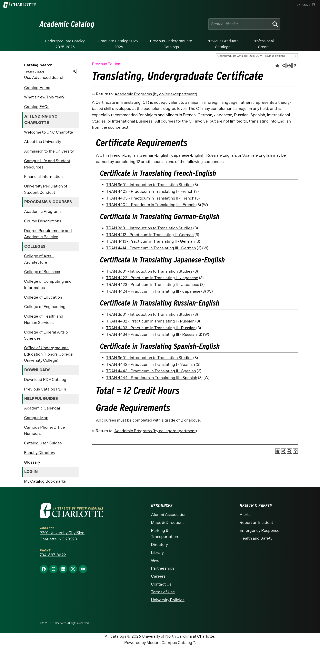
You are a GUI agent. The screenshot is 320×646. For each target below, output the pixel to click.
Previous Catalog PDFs (45, 389)
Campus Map (36, 417)
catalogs (118, 636)
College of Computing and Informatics (48, 284)
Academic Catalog (67, 24)
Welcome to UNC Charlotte (48, 132)
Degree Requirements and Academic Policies (48, 233)
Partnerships (162, 568)
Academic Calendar (42, 408)
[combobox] (257, 55)
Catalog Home (37, 87)
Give (155, 560)
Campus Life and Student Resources (47, 164)
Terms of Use (163, 592)
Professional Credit (263, 44)
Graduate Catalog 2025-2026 (119, 44)
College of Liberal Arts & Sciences (46, 335)
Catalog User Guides (43, 443)
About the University (42, 141)
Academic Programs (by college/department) (155, 94)
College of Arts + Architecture (39, 259)
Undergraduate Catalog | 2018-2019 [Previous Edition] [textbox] (251, 55)
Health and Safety (256, 538)
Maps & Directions (167, 522)
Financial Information (43, 176)
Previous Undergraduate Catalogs (171, 44)
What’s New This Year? (44, 97)
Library (157, 552)
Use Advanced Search (44, 77)
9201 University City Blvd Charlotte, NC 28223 (62, 535)
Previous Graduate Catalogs (223, 44)
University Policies (167, 600)
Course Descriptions (42, 221)
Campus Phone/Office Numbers (44, 430)
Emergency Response (259, 530)
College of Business (42, 271)
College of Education (43, 297)
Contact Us (161, 584)
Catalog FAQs (36, 106)
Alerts (245, 514)
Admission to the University (49, 151)
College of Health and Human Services (43, 319)
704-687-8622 (53, 555)
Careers (158, 576)
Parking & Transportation (164, 533)
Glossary (32, 462)
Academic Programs (43, 211)
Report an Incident (256, 522)
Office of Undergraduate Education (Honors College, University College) (49, 354)
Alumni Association (169, 514)
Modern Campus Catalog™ (171, 642)
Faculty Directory (39, 452)
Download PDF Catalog (45, 379)
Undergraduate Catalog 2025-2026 (65, 44)
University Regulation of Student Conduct (45, 189)
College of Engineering (45, 306)
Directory (159, 544)
